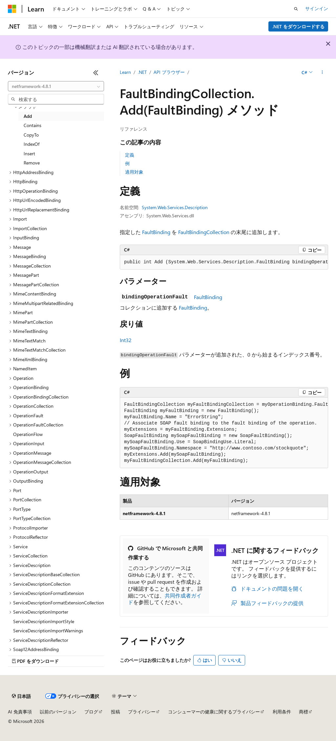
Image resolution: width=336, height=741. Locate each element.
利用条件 (282, 711)
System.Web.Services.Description (175, 207)
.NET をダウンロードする (298, 26)
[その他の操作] (322, 72)
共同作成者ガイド (164, 599)
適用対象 (134, 172)
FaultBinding (156, 232)
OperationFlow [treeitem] (28, 434)
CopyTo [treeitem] (31, 135)
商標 (303, 711)
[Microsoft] (12, 9)
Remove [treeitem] (32, 163)
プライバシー (142, 711)
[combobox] (56, 86)
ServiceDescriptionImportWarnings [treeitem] (48, 630)
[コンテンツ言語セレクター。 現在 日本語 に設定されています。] (21, 696)
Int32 (126, 340)
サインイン (316, 8)
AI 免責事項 (20, 711)
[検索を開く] (296, 9)
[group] (224, 262)
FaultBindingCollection (203, 232)
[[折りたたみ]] (96, 72)
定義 (129, 155)
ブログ (91, 711)
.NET (142, 72)
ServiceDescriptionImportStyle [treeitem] (43, 621)
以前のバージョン (58, 711)
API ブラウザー (169, 72)
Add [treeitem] (28, 116)
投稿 (115, 711)
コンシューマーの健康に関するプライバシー (214, 711)
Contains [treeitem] (32, 125)
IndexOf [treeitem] (31, 144)
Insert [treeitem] (29, 153)
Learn (125, 72)
